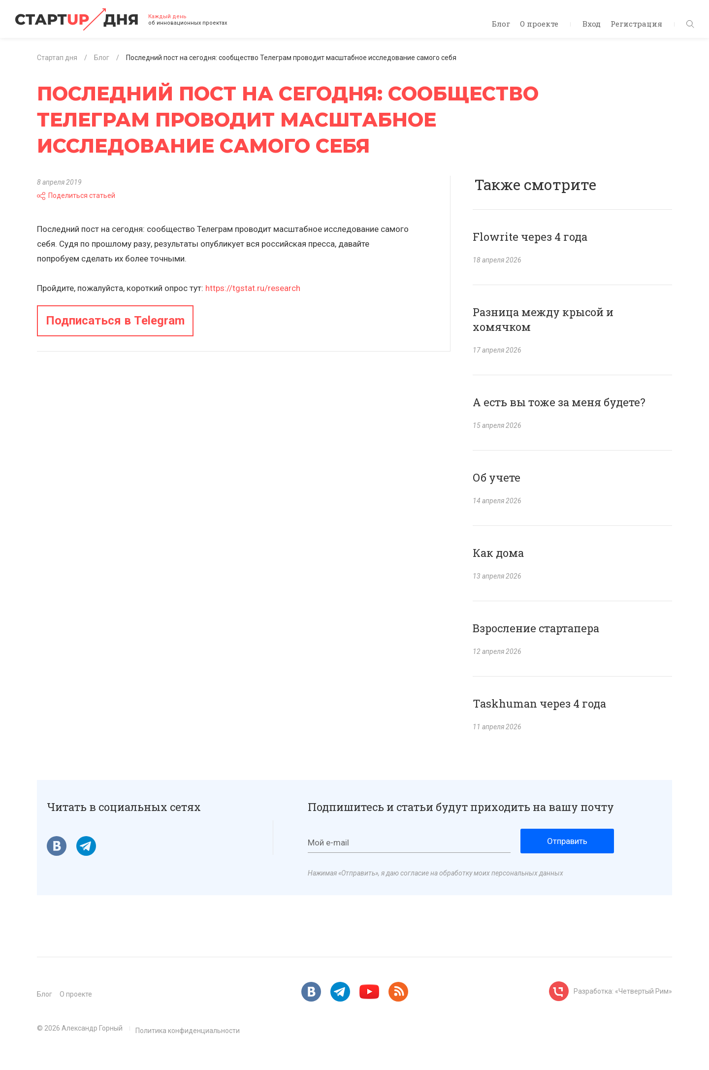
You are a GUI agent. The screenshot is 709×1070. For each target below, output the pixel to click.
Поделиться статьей (76, 195)
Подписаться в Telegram (115, 320)
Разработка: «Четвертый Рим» (623, 991)
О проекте (539, 24)
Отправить (567, 841)
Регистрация (636, 24)
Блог (501, 24)
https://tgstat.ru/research (252, 288)
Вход (591, 24)
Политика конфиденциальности (187, 1031)
